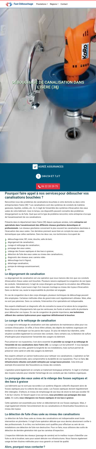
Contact (64, 4)
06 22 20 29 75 (48, 186)
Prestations (41, 4)
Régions (53, 4)
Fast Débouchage (23, 3)
